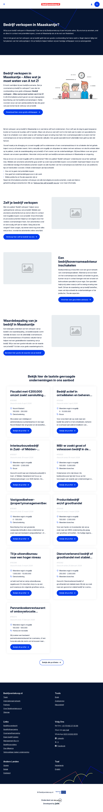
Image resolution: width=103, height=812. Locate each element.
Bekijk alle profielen (50, 662)
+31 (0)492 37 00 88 (70, 726)
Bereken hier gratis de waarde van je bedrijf (23, 353)
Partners (6, 705)
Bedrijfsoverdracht (10, 726)
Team (5, 697)
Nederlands (59, 765)
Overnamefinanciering (11, 733)
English (57, 769)
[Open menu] (4, 4)
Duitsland (6, 773)
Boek (57, 697)
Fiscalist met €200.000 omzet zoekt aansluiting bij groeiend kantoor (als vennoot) (26, 393)
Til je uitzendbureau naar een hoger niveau (25, 555)
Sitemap (6, 712)
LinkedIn (60, 738)
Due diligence (8, 748)
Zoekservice (59, 701)
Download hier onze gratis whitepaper (22, 112)
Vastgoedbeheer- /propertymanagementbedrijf (28, 501)
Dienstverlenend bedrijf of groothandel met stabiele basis (75, 555)
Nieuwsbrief (59, 705)
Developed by (51, 804)
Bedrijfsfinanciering (10, 729)
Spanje (6, 765)
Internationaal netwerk (11, 701)
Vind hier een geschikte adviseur (74, 300)
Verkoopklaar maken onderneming (16, 752)
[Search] (97, 4)
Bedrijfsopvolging (10, 744)
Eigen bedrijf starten (10, 737)
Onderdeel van (51, 800)
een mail (66, 730)
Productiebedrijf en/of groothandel (69, 501)
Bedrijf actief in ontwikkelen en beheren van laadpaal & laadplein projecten (73, 393)
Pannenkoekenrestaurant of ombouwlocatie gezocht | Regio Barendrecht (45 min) (27, 609)
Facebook (61, 746)
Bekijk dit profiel (19, 431)
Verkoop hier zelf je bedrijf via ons (46, 183)
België (5, 769)
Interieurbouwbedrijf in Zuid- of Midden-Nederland (24, 447)
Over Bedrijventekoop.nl (12, 708)
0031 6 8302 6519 (70, 734)
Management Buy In (11, 741)
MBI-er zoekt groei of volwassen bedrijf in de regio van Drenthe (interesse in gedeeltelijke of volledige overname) (74, 447)
